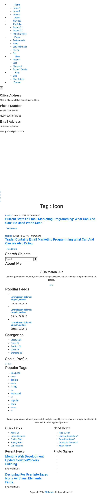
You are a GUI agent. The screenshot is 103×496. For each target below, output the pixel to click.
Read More (12, 228)
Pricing (16, 50)
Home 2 (16, 11)
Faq (14, 53)
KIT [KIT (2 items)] (12, 397)
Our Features (17, 445)
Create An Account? (68, 442)
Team (15, 43)
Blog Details (18, 79)
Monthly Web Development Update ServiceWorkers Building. (24, 460)
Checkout (17, 66)
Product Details (20, 69)
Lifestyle (16, 340)
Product (16, 59)
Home (17, 4)
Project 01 (17, 27)
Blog (17, 72)
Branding (16, 353)
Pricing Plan (16, 439)
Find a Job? (64, 433)
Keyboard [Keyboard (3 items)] (16, 393)
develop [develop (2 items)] (13, 383)
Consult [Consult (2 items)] (13, 376)
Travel (15, 343)
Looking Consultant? (68, 436)
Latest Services (18, 436)
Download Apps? (67, 439)
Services (17, 21)
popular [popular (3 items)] (15, 400)
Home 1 (16, 8)
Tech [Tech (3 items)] (13, 404)
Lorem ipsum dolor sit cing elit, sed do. (21, 298)
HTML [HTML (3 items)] (14, 386)
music (8, 215)
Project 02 (17, 30)
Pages (17, 37)
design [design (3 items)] (14, 379)
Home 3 (16, 14)
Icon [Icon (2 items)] (12, 390)
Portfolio (17, 24)
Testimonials (19, 40)
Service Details (20, 46)
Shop (17, 56)
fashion (9, 236)
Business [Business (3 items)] (15, 372)
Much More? (65, 445)
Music (15, 349)
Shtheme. (49, 492)
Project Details (20, 34)
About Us (15, 433)
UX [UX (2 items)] (11, 411)
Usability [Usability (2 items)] (13, 408)
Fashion (16, 346)
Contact (17, 82)
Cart (15, 63)
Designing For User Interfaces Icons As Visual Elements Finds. (26, 478)
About (17, 17)
